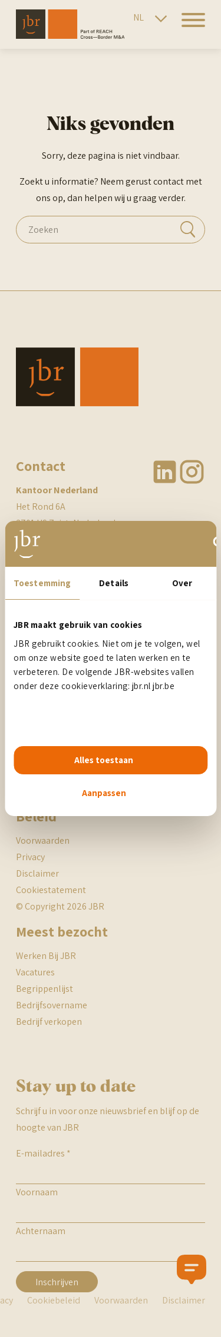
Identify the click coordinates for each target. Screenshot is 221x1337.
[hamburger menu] (189, 26)
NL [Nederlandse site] (138, 17)
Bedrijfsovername (51, 1005)
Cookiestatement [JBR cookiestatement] (51, 890)
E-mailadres (43, 1153)
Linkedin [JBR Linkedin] (165, 472)
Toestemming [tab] (42, 583)
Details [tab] (113, 583)
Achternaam (40, 1231)
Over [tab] (182, 583)
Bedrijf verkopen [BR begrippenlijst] (49, 1021)
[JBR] (70, 35)
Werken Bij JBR (46, 956)
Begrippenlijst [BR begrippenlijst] (44, 988)
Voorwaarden (121, 1300)
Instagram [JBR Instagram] (192, 472)
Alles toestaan (103, 760)
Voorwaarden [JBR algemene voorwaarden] (43, 840)
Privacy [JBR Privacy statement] (30, 857)
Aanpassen (104, 792)
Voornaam (37, 1192)
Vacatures (35, 972)
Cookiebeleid (53, 1300)
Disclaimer (37, 873)
